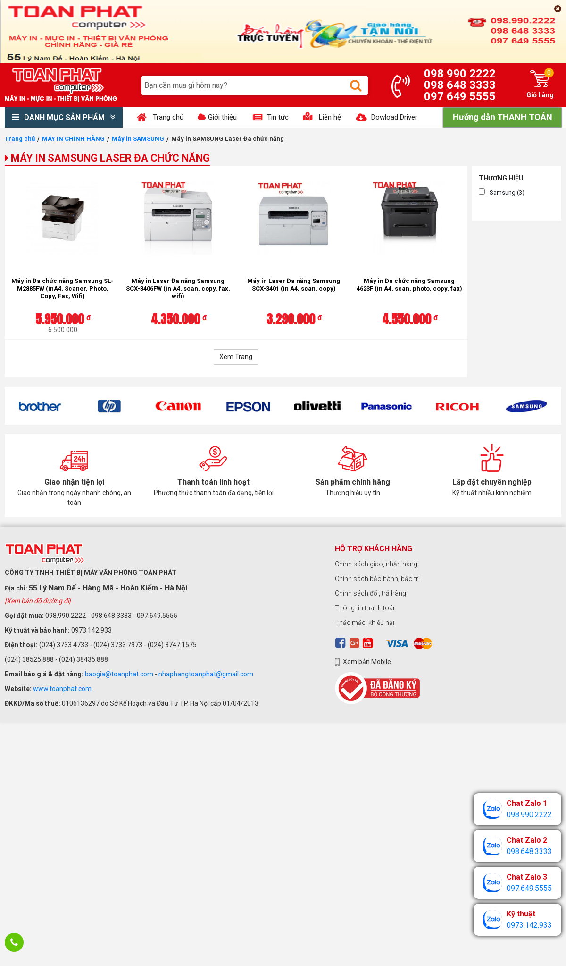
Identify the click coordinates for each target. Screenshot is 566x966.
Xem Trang (235, 356)
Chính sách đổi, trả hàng (370, 593)
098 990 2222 (460, 73)
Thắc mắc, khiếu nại (364, 622)
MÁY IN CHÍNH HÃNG (73, 138)
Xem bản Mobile (367, 662)
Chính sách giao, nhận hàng (376, 564)
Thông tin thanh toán (366, 608)
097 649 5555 (460, 96)
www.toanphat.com (62, 688)
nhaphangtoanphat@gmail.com (205, 674)
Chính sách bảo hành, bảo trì (377, 578)
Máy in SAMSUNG (138, 138)
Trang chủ (20, 138)
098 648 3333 (460, 85)
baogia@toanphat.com (119, 674)
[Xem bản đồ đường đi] (38, 601)
